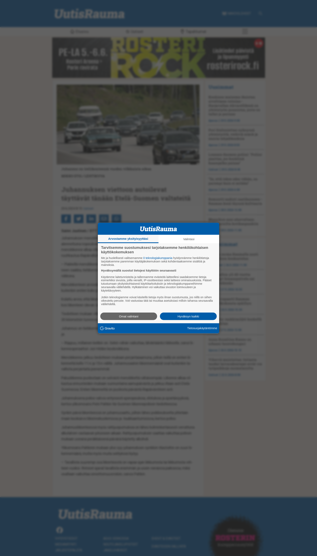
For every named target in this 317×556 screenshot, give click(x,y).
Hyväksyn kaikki (188, 316)
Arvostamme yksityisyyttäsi (128, 238)
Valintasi (188, 239)
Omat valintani (128, 316)
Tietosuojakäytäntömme (202, 328)
